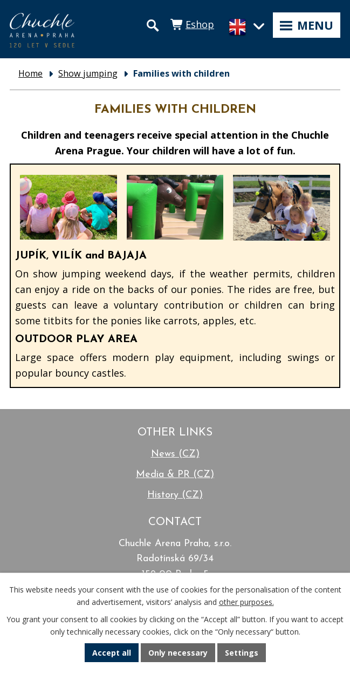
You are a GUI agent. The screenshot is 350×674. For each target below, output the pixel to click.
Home (30, 73)
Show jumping (88, 73)
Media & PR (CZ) (175, 474)
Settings (241, 653)
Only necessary (178, 653)
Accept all (111, 653)
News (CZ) (175, 454)
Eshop (200, 24)
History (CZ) (175, 495)
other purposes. (246, 602)
